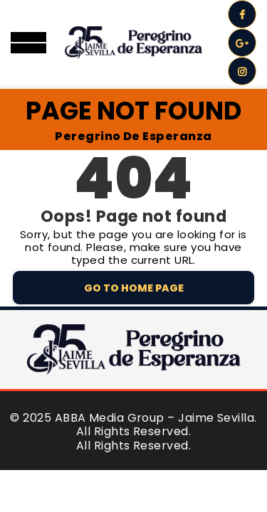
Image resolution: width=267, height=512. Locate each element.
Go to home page (134, 288)
